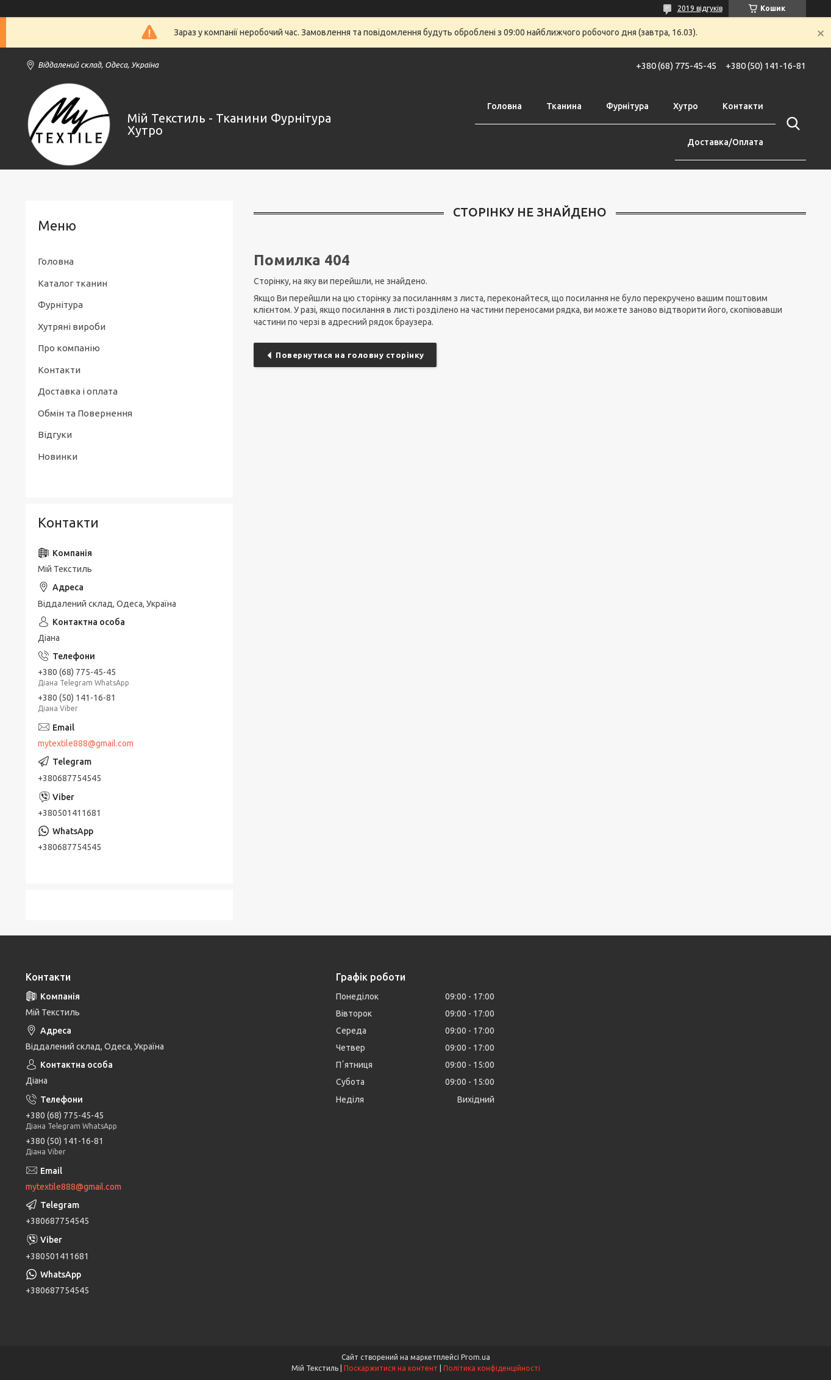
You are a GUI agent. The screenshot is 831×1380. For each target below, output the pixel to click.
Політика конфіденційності (491, 1368)
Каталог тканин (72, 283)
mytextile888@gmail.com (86, 743)
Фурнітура (627, 106)
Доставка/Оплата (725, 142)
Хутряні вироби (71, 326)
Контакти (742, 106)
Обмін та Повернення (85, 413)
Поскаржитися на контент (391, 1368)
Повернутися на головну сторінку (350, 355)
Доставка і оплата (78, 391)
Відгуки (55, 434)
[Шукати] (791, 123)
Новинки (57, 456)
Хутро (685, 106)
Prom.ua (475, 1357)
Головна (504, 106)
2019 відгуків (699, 8)
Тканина (564, 106)
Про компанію (69, 348)
